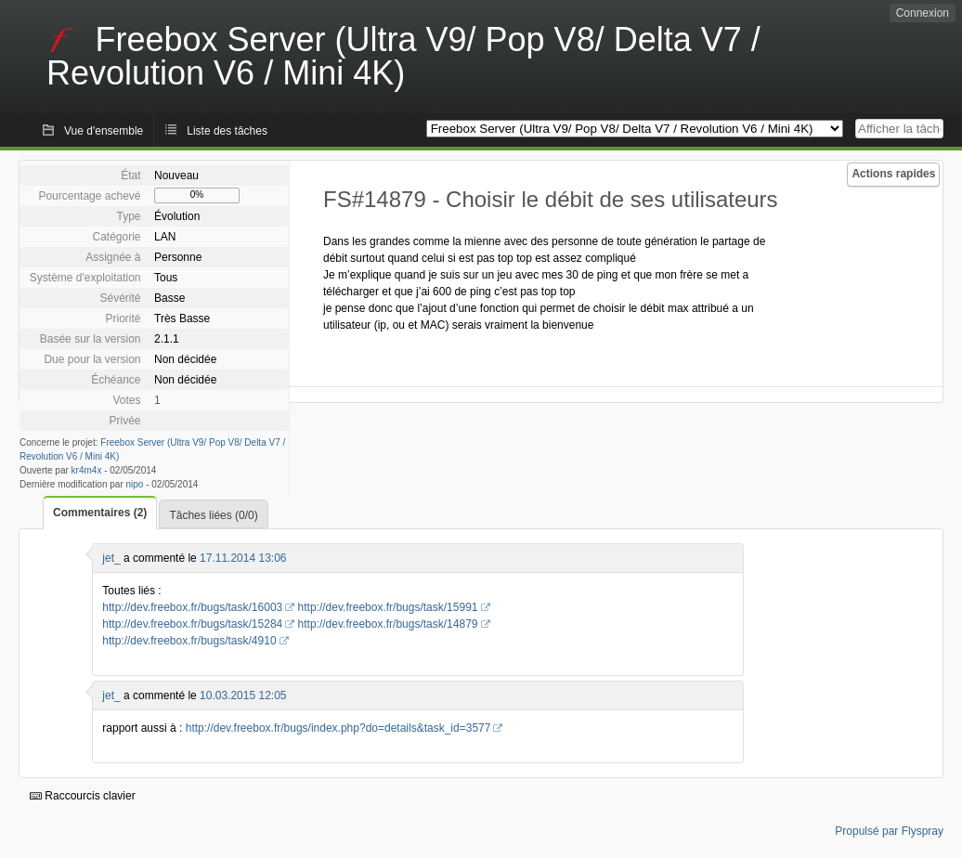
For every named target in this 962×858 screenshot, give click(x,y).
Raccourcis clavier (83, 795)
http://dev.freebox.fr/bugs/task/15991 (388, 607)
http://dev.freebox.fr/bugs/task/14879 (388, 624)
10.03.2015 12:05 (243, 695)
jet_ (111, 558)
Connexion (922, 13)
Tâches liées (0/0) (213, 515)
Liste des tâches (227, 130)
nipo (135, 484)
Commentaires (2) (100, 512)
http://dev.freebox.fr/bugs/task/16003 (192, 607)
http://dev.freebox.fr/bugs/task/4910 (189, 640)
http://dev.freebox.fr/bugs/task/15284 (192, 624)
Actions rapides (893, 173)
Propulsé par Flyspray (889, 831)
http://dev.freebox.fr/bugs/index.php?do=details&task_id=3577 (338, 728)
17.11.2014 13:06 (243, 558)
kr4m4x (87, 470)
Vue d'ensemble (103, 130)
